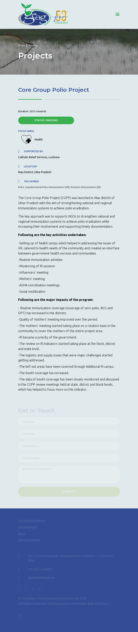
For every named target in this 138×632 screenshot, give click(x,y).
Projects (33, 45)
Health (39, 139)
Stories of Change (29, 539)
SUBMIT (69, 491)
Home (21, 45)
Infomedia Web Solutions (90, 603)
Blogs (21, 533)
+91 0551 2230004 (40, 569)
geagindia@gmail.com (41, 577)
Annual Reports (27, 527)
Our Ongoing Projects (31, 520)
